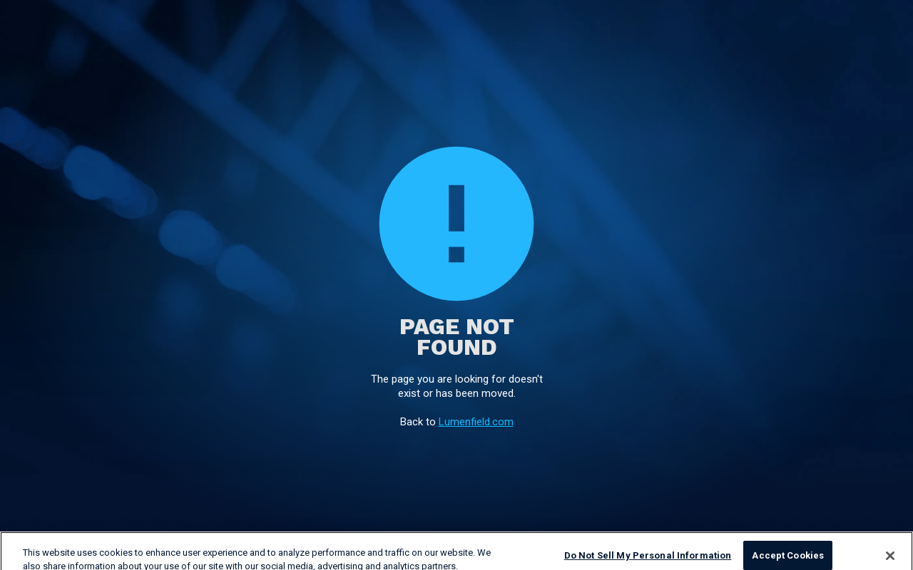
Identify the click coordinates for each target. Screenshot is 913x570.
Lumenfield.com (476, 421)
